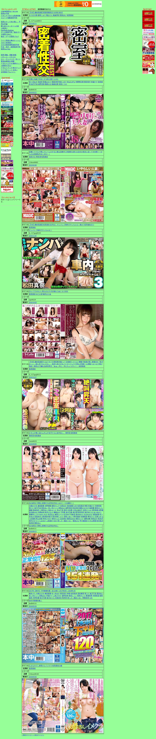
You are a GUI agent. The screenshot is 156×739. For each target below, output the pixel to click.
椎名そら (91, 516)
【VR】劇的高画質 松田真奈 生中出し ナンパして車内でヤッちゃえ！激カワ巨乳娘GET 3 (61, 225)
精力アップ (17, 68)
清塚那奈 (84, 516)
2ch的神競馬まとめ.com (9, 11)
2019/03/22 (33, 92)
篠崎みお (57, 512)
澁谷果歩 (63, 519)
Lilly (75, 506)
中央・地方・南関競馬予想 (10, 47)
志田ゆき (63, 506)
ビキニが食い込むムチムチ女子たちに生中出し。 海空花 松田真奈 (53, 433)
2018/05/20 (33, 606)
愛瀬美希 (89, 596)
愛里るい (37, 523)
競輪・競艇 (9, 55)
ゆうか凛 (39, 294)
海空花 (31, 435)
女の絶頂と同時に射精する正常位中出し (43, 526)
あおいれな (43, 514)
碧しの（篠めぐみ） (65, 521)
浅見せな (32, 157)
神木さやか (47, 519)
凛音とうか (63, 84)
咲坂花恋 (36, 510)
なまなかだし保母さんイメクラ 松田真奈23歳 (45, 666)
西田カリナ (80, 519)
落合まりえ (52, 510)
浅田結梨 (96, 514)
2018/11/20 (32, 236)
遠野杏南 (41, 84)
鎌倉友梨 (55, 84)
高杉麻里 (70, 506)
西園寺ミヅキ (34, 514)
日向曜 (69, 510)
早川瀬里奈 (84, 521)
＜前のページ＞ (27, 735)
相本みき (34, 512)
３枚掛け (4, 28)
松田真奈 (70, 15)
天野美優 (94, 510)
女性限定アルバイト (8, 72)
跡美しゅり (42, 15)
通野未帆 (87, 519)
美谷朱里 (75, 508)
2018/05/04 (33, 677)
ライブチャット (6, 70)
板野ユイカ (59, 514)
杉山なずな (71, 82)
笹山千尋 (60, 510)
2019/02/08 (33, 165)
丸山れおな (88, 514)
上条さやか (57, 596)
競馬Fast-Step (5, 49)
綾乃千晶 (34, 84)
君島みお (61, 508)
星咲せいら (99, 508)
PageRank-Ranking (7, 30)
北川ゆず (66, 514)
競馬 (2, 55)
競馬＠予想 (5, 13)
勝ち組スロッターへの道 (10, 26)
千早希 (62, 512)
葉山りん (49, 15)
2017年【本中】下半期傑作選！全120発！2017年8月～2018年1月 (52, 591)
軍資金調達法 (6, 61)
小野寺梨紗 (76, 516)
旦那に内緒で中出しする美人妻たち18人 (43, 79)
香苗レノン (73, 596)
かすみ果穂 (92, 521)
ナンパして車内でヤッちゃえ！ (40, 230)
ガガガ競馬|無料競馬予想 (10, 45)
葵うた (31, 508)
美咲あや (94, 519)
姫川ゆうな (89, 512)
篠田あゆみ (71, 519)
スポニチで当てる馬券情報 (10, 16)
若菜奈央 (37, 516)
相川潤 (75, 512)
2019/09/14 (33, 24)
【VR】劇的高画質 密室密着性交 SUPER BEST (46, 12)
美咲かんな (56, 519)
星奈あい (44, 508)
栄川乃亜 (69, 512)
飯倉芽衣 (56, 15)
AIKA (55, 521)
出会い (15, 70)
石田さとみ (87, 510)
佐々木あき (33, 82)
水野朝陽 (48, 506)
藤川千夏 (51, 516)
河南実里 (98, 506)
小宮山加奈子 (77, 510)
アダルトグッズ (6, 68)
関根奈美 (85, 598)
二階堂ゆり (44, 510)
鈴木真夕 (100, 521)
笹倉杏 (40, 82)
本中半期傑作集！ (35, 600)
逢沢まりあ (47, 294)
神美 (86, 506)
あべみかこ (97, 512)
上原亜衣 (49, 521)
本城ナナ (94, 82)
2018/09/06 (33, 444)
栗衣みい (63, 15)
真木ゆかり (80, 514)
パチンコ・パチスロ (8, 57)
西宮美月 (87, 82)
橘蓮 (30, 510)
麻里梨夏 (41, 506)
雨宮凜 (38, 157)
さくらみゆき (41, 521)
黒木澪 (100, 519)
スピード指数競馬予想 (9, 18)
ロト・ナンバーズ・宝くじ (10, 59)
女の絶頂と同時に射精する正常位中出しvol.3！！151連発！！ (51, 503)
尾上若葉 (39, 519)
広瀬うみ (98, 516)
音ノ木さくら (53, 508)
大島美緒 (44, 516)
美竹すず (32, 521)
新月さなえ (49, 512)
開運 (12, 61)
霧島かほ (48, 84)
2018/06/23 (33, 531)
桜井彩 (31, 523)
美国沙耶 (55, 82)
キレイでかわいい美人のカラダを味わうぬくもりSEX (48, 291)
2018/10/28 (33, 302)
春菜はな (76, 521)
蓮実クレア (56, 506)
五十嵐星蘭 (90, 508)
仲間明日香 (80, 82)
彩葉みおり (47, 82)
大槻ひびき (33, 506)
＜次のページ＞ (38, 735)
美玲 (65, 510)
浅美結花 (41, 512)
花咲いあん (68, 516)
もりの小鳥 (33, 15)
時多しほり (62, 82)
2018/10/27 (33, 377)
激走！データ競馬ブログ (10, 36)
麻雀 (14, 55)
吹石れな (51, 514)
